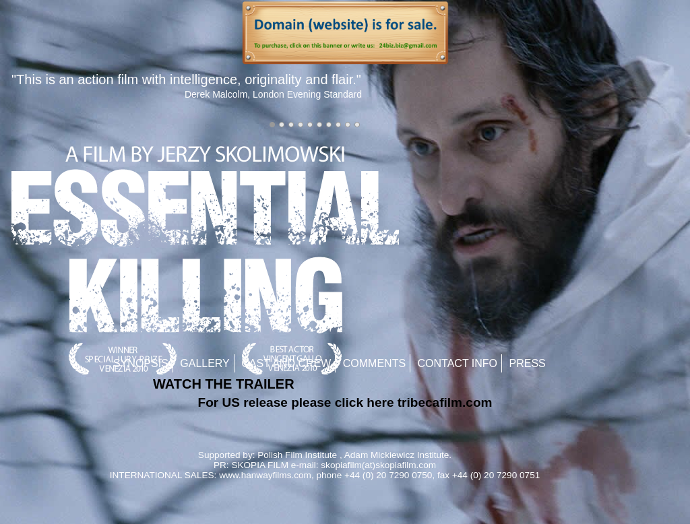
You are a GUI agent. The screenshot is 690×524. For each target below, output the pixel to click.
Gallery (205, 363)
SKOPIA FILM (259, 465)
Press (527, 363)
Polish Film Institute (297, 455)
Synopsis (140, 363)
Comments (374, 363)
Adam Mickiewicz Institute (396, 455)
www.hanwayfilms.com (265, 475)
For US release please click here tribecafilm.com (345, 402)
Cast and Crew (286, 363)
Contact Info (458, 363)
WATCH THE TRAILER (223, 383)
